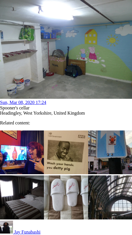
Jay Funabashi (20, 232)
